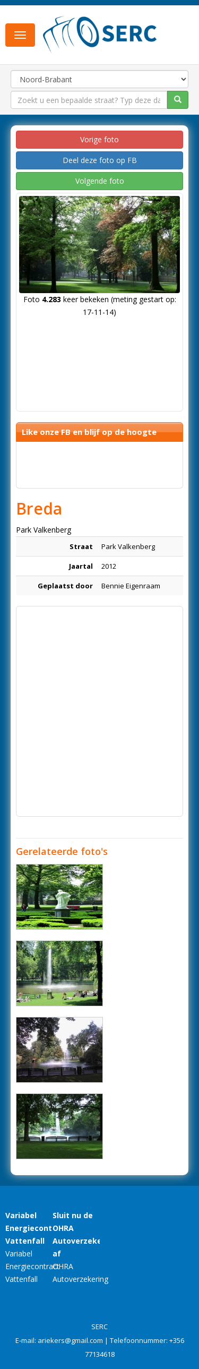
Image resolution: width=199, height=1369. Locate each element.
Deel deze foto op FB (100, 160)
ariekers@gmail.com (70, 1340)
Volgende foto (99, 181)
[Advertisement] (99, 711)
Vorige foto (99, 139)
